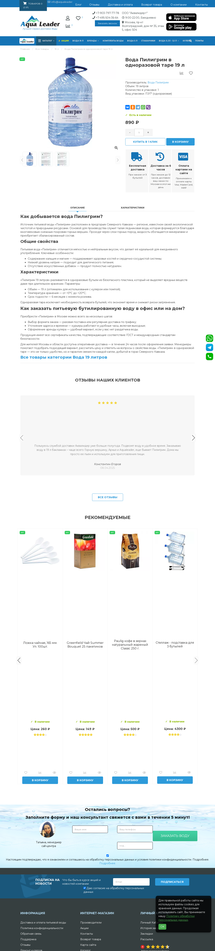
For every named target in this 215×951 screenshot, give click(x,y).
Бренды (93, 41)
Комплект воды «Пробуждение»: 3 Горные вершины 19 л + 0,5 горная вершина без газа (85, 702)
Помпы (199, 41)
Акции (65, 41)
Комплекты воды (113, 41)
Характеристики (132, 207)
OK (162, 926)
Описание (77, 207)
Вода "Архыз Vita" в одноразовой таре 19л (175, 702)
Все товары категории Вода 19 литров (63, 356)
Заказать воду (175, 893)
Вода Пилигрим (158, 82)
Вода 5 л (132, 41)
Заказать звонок (77, 23)
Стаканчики (148, 41)
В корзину (180, 141)
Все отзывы (107, 555)
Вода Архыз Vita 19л (130, 702)
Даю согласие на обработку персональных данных (113, 947)
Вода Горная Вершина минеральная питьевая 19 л (40, 702)
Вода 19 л (77, 41)
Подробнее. (107, 920)
